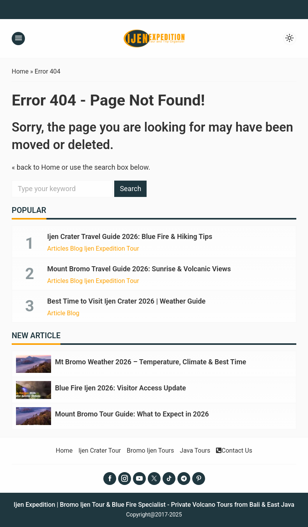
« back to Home (36, 167)
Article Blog (63, 312)
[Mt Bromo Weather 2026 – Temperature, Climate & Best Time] (33, 363)
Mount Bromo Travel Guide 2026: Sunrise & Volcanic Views (139, 268)
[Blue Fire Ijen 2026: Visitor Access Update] (33, 388)
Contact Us (235, 448)
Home (63, 448)
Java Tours (195, 448)
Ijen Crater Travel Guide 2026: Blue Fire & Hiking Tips (130, 236)
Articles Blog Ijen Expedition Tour (93, 248)
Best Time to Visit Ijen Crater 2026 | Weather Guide (127, 301)
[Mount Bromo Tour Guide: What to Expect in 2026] (33, 414)
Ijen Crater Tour (99, 448)
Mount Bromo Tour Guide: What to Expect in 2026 (132, 412)
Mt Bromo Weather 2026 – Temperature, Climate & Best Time (151, 361)
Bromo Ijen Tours (150, 448)
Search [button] (131, 188)
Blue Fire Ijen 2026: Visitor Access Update (121, 387)
